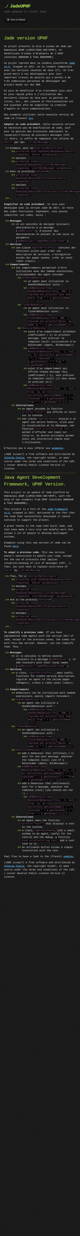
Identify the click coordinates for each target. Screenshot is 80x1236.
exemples (57, 448)
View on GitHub (16, 19)
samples (68, 856)
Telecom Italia (14, 458)
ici (31, 118)
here (15, 546)
